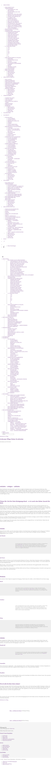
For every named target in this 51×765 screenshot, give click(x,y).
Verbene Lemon (12, 152)
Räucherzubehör (10, 199)
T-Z (8, 56)
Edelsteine (7, 5)
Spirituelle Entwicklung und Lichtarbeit (15, 27)
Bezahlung (11, 109)
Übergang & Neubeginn (11, 213)
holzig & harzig (9, 155)
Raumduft (6, 115)
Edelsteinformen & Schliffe (13, 57)
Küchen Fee (11, 149)
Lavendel (10, 133)
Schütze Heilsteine (13, 41)
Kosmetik (7, 105)
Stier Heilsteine (12, 33)
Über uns (5, 738)
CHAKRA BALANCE (9, 97)
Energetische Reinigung (12, 209)
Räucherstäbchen (10, 193)
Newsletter (6, 754)
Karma (9, 123)
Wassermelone (12, 154)
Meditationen (9, 103)
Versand (10, 178)
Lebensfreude (11, 150)
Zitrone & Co (11, 169)
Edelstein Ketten (10, 81)
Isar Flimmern (12, 146)
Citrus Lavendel (12, 141)
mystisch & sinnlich (10, 162)
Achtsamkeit (11, 118)
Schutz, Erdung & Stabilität (15, 186)
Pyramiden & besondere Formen (19, 310)
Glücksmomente (12, 139)
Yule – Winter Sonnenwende (15, 232)
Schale (21, 546)
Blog (5, 238)
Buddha (10, 156)
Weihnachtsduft (12, 172)
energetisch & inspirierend (12, 136)
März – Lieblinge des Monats (16, 710)
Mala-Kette (8, 79)
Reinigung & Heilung (13, 120)
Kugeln (10, 61)
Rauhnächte (7, 112)
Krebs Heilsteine (12, 35)
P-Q (8, 53)
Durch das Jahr (9, 167)
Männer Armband (10, 88)
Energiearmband (10, 80)
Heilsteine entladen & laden (16, 332)
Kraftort (10, 157)
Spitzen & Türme (12, 62)
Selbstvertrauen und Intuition (19, 262)
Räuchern (6, 180)
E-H (8, 49)
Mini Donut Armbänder (11, 84)
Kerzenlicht (8, 104)
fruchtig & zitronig (10, 148)
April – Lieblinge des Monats (16, 720)
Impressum (5, 762)
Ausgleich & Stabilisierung (12, 217)
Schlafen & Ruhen (10, 210)
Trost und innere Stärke (15, 25)
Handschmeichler (13, 60)
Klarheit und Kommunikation (12, 18)
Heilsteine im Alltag (4, 436)
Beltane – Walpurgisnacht (15, 224)
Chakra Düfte (11, 119)
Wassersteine (9, 30)
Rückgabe (10, 179)
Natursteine (11, 68)
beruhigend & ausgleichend (13, 126)
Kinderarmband (9, 85)
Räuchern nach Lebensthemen (9, 183)
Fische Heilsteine (12, 45)
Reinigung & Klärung (14, 188)
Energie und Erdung (13, 22)
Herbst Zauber (12, 170)
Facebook (5, 756)
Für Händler (11, 72)
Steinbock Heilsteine (13, 42)
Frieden (10, 122)
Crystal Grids (9, 99)
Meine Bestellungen (12, 245)
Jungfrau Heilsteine (13, 38)
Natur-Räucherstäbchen (15, 194)
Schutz (7, 212)
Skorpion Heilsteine (13, 40)
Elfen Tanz (11, 135)
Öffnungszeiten (7, 740)
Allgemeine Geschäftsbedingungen (10, 761)
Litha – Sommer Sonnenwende (12, 226)
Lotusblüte (11, 163)
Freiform (10, 58)
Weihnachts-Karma (13, 125)
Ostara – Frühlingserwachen (13, 222)
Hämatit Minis (20, 544)
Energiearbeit (8, 95)
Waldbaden (11, 160)
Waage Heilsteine (12, 39)
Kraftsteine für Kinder (11, 29)
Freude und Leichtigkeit (14, 15)
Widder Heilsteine (13, 32)
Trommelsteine (12, 66)
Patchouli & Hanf (12, 166)
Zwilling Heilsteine (13, 34)
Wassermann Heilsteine (14, 44)
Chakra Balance (12, 328)
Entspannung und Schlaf (15, 23)
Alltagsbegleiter (10, 218)
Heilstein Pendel (9, 69)
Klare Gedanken (12, 138)
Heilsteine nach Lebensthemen (9, 8)
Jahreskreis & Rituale (11, 219)
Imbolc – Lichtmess (13, 220)
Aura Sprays (8, 100)
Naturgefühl (11, 140)
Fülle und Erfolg (13, 19)
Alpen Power (11, 144)
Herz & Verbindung (10, 216)
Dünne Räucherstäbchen (15, 195)
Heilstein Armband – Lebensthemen (11, 87)
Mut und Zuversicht (13, 21)
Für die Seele (8, 117)
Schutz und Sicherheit (14, 24)
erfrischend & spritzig (11, 143)
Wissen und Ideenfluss (14, 16)
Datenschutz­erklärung (7, 763)
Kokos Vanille (12, 134)
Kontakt (5, 735)
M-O (9, 52)
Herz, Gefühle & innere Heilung (19, 400)
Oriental (10, 165)
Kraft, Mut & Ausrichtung (15, 187)
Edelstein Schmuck (9, 77)
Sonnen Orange (12, 151)
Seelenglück (11, 132)
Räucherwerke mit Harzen (12, 196)
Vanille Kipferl (12, 171)
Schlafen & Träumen (13, 128)
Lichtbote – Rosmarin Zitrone (18, 379)
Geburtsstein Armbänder (12, 82)
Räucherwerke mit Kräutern (10, 198)
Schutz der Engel (13, 124)
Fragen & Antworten (8, 739)
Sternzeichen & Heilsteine (12, 31)
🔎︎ (4, 241)
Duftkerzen (8, 173)
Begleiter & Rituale (9, 206)
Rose (9, 164)
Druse (9, 65)
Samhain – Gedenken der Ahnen (19, 429)
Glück (7, 214)
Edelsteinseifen (9, 70)
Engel (6, 211)
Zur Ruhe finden (12, 185)
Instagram (6, 757)
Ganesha (10, 127)
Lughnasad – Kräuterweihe (15, 227)
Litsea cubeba (11, 142)
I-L (8, 50)
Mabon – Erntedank (13, 228)
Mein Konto (11, 71)
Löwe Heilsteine (12, 37)
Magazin (5, 736)
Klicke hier (12, 728)
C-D (8, 48)
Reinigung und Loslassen (15, 14)
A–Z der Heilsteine (10, 46)
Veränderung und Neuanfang (13, 10)
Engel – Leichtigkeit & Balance (19, 351)
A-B (8, 47)
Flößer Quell (12, 147)
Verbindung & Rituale (14, 191)
